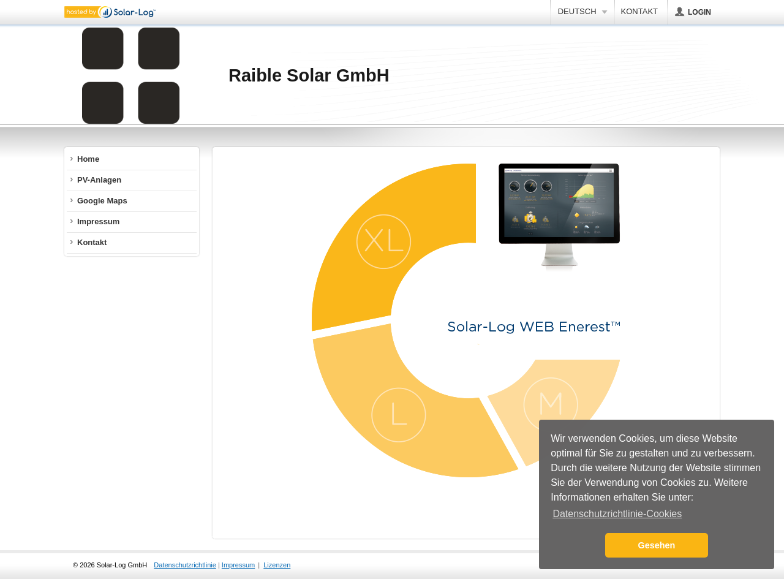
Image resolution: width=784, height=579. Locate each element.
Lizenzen (276, 565)
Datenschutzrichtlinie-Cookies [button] (617, 514)
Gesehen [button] (657, 545)
